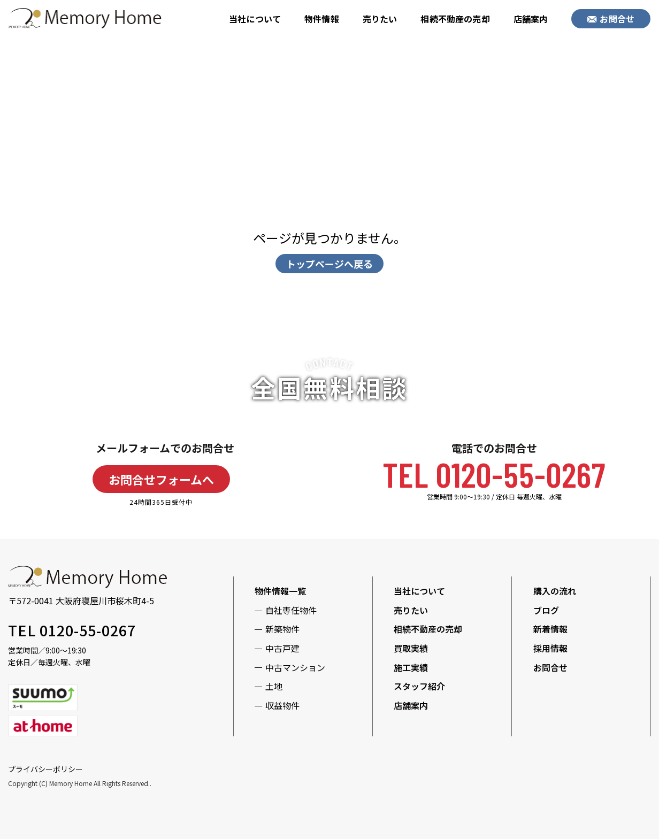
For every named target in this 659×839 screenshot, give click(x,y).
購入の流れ (554, 590)
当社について (255, 18)
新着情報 (550, 628)
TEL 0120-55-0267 (494, 474)
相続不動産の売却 (454, 18)
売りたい (380, 18)
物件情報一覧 (280, 590)
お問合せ (610, 18)
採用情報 (550, 648)
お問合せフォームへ (161, 479)
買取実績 (411, 648)
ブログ (546, 610)
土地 (273, 686)
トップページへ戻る (329, 264)
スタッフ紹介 (419, 686)
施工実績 (411, 667)
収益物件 (282, 705)
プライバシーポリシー (45, 769)
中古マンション (295, 667)
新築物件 (282, 628)
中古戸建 (282, 648)
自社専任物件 (291, 610)
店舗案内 (531, 18)
